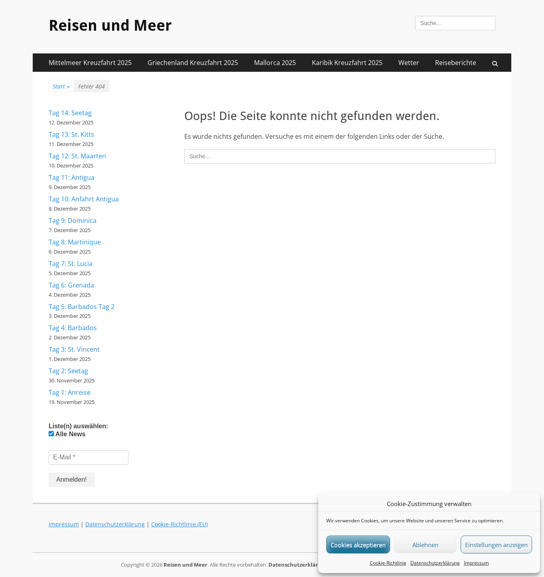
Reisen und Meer (110, 25)
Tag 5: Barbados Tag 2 (81, 306)
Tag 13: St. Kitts (71, 134)
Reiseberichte (455, 62)
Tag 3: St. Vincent (74, 349)
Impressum (476, 562)
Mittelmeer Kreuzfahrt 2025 (90, 62)
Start (61, 86)
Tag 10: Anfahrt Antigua (84, 199)
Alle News (67, 434)
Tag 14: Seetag (70, 112)
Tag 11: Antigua (72, 177)
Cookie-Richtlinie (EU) (179, 524)
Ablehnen (425, 545)
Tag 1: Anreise (70, 392)
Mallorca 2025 (275, 62)
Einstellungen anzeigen (496, 545)
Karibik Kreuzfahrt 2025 (347, 62)
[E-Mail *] (88, 457)
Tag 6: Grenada (71, 285)
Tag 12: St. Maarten (77, 156)
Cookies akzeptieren (358, 545)
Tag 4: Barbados (73, 327)
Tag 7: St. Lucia (71, 263)
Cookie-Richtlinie (388, 562)
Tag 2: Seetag (68, 370)
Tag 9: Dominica (73, 220)
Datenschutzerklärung (435, 562)
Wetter (408, 62)
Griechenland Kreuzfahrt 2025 (193, 62)
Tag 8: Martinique (75, 242)
